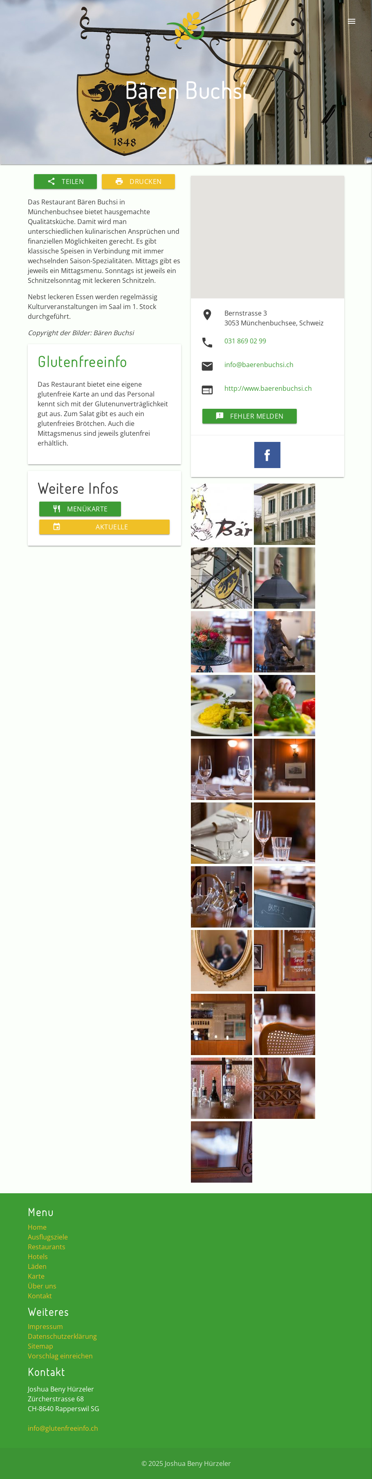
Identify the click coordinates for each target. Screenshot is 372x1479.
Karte (36, 1276)
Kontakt (40, 1295)
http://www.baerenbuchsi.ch (268, 388)
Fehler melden (249, 416)
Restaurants (46, 1246)
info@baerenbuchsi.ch (259, 364)
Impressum (45, 1326)
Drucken (138, 181)
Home (37, 1227)
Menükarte (80, 509)
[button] (222, 542)
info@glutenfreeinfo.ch (63, 1428)
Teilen (65, 181)
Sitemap (40, 1346)
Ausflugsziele (48, 1236)
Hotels (38, 1256)
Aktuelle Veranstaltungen (94, 527)
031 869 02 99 (245, 340)
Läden (37, 1266)
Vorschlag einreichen (60, 1355)
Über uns (42, 1286)
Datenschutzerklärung (62, 1336)
